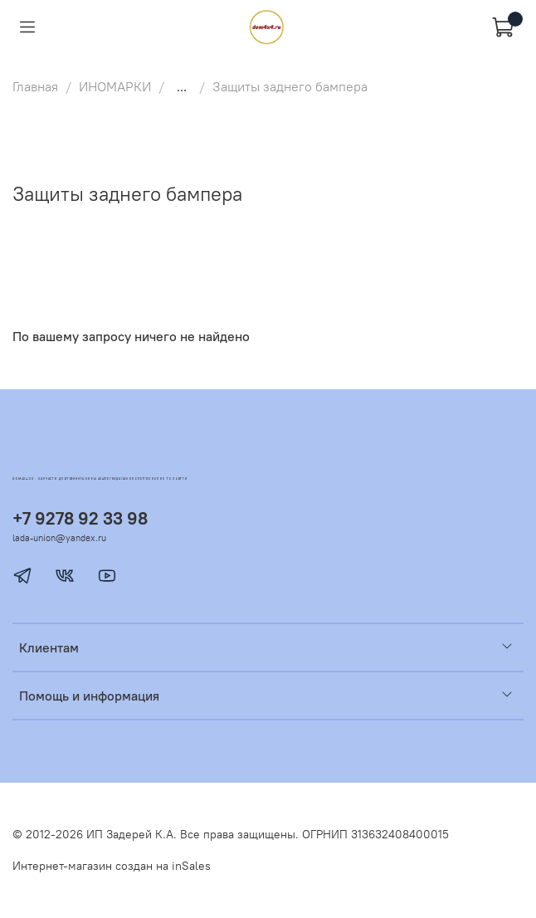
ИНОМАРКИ (115, 86)
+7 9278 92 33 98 (80, 518)
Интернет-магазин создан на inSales (111, 865)
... (182, 86)
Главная (35, 86)
